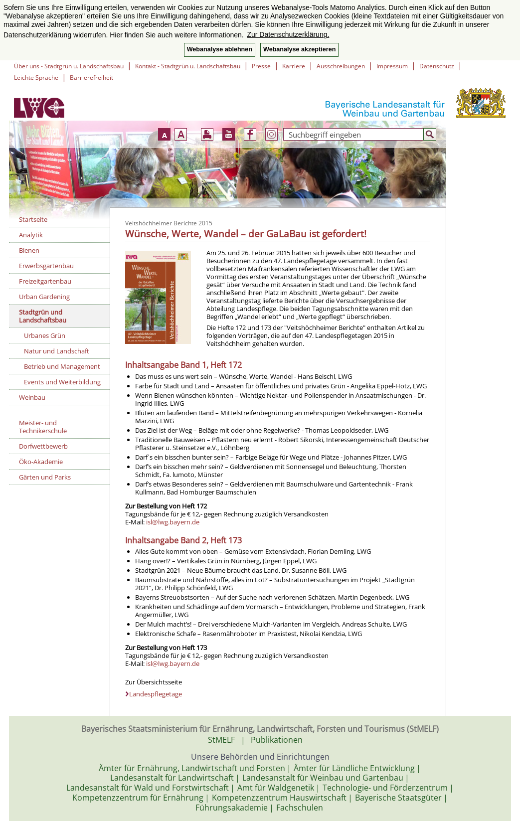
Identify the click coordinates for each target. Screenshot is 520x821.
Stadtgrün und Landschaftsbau (42, 316)
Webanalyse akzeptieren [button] (299, 49)
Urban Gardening (44, 296)
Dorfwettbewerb (43, 446)
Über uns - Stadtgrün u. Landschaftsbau (69, 66)
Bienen (29, 250)
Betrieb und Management (62, 366)
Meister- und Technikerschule (43, 426)
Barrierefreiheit (91, 77)
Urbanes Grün (44, 335)
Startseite (33, 219)
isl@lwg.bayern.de (172, 521)
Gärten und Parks (45, 477)
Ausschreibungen (341, 66)
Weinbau (32, 397)
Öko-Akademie (41, 461)
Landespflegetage (155, 693)
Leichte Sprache (36, 77)
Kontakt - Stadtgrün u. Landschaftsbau (187, 66)
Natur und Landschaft (56, 350)
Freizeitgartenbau (45, 281)
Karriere (293, 66)
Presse (261, 66)
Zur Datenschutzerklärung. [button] (288, 34)
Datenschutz (436, 66)
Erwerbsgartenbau (46, 265)
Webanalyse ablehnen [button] (219, 49)
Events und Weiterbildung (62, 381)
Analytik (31, 234)
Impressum (392, 66)
